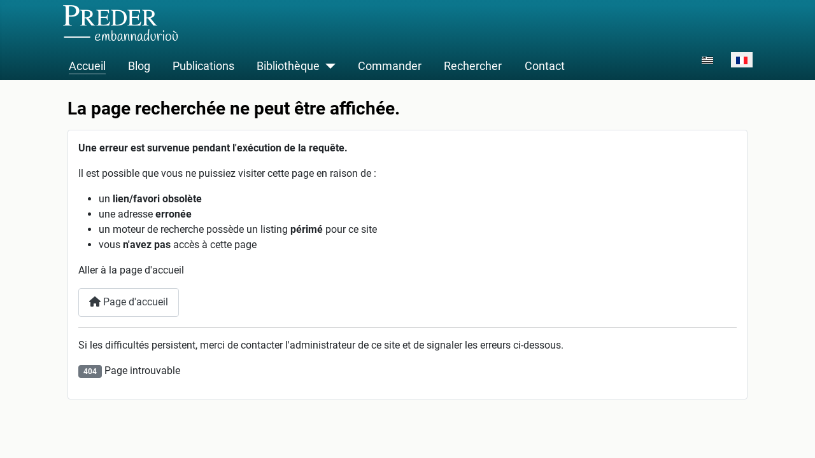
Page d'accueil (128, 302)
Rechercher (473, 66)
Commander (390, 66)
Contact (545, 66)
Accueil (87, 66)
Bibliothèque (288, 66)
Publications (203, 66)
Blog (139, 66)
